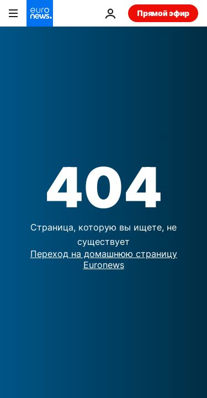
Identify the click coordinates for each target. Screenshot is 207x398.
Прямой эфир (163, 13)
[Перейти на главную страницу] (39, 13)
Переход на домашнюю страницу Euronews (103, 259)
